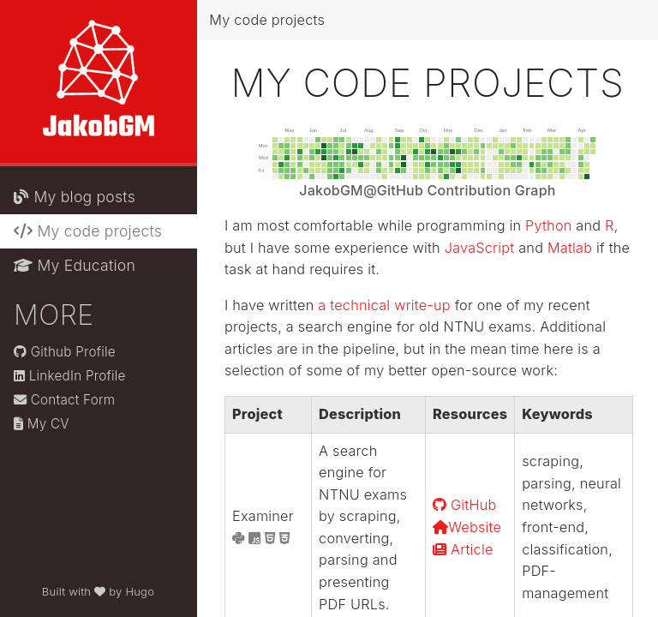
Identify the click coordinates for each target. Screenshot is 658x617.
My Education (74, 265)
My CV (41, 424)
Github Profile (65, 352)
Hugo (139, 591)
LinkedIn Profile (70, 376)
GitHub (465, 504)
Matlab (569, 247)
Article (463, 549)
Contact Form (64, 400)
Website (467, 527)
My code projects (88, 231)
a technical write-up (384, 305)
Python (548, 225)
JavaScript (480, 247)
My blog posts (74, 197)
